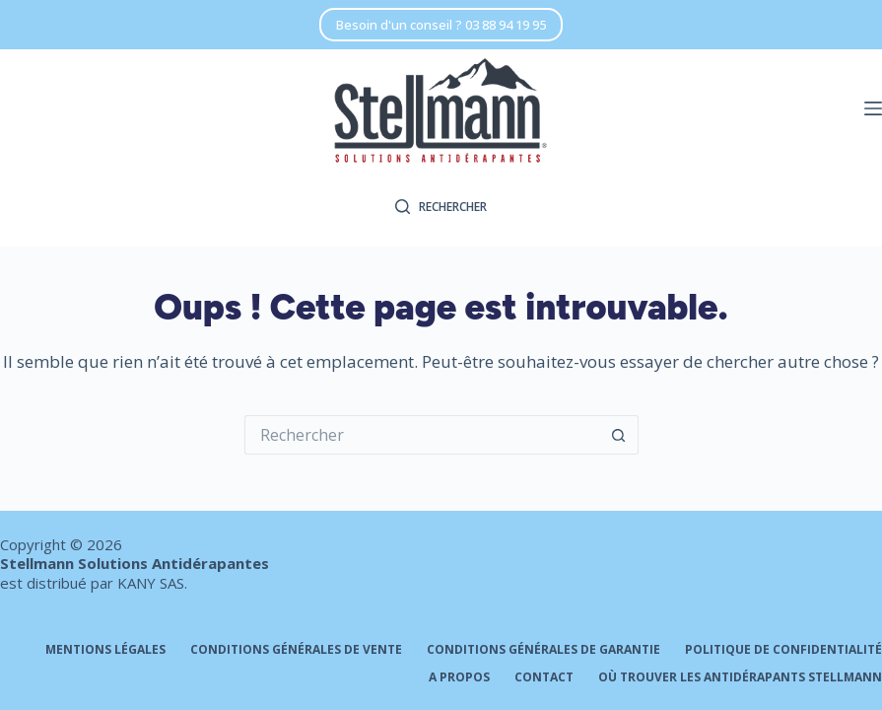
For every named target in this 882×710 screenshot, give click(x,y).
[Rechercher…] (421, 435)
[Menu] (873, 108)
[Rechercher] (441, 207)
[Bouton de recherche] (619, 435)
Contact (544, 677)
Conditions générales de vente (296, 650)
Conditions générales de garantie (543, 650)
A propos (459, 677)
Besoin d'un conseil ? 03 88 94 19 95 (441, 25)
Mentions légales (105, 650)
